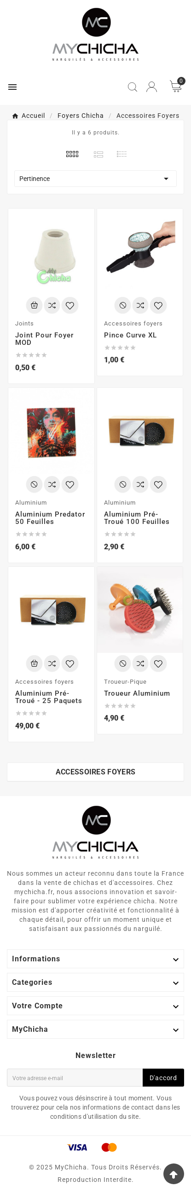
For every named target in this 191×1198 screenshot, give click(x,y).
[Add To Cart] (34, 305)
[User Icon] (151, 86)
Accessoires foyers (95, 772)
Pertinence (95, 178)
